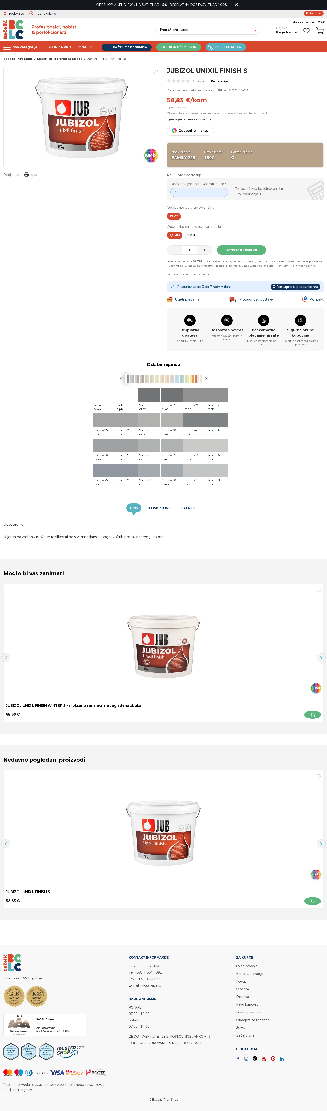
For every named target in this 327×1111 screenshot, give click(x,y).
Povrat (241, 981)
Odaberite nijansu (193, 131)
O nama (242, 988)
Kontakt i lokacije (249, 973)
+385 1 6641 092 (148, 972)
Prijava (281, 28)
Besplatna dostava (189, 333)
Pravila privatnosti (249, 1011)
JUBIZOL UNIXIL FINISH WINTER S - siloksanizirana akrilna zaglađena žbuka (73, 705)
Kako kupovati (247, 1003)
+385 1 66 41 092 (236, 47)
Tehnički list (158, 508)
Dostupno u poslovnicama (297, 287)
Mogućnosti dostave (256, 300)
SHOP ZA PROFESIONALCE (72, 47)
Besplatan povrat (227, 330)
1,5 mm (174, 235)
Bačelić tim (245, 1033)
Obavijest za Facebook (253, 1018)
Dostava (242, 996)
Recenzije (219, 81)
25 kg (173, 216)
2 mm (191, 235)
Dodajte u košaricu (241, 250)
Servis (240, 1026)
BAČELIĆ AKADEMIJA (134, 47)
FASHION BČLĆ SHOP (185, 47)
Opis (134, 508)
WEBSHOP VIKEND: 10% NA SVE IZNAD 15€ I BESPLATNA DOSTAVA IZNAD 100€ (161, 5)
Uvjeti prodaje (246, 966)
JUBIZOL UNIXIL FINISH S (28, 892)
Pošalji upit (313, 13)
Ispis (30, 175)
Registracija (286, 32)
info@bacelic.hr (152, 985)
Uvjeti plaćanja (187, 300)
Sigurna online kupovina (300, 333)
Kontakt (317, 300)
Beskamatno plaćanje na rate (263, 333)
